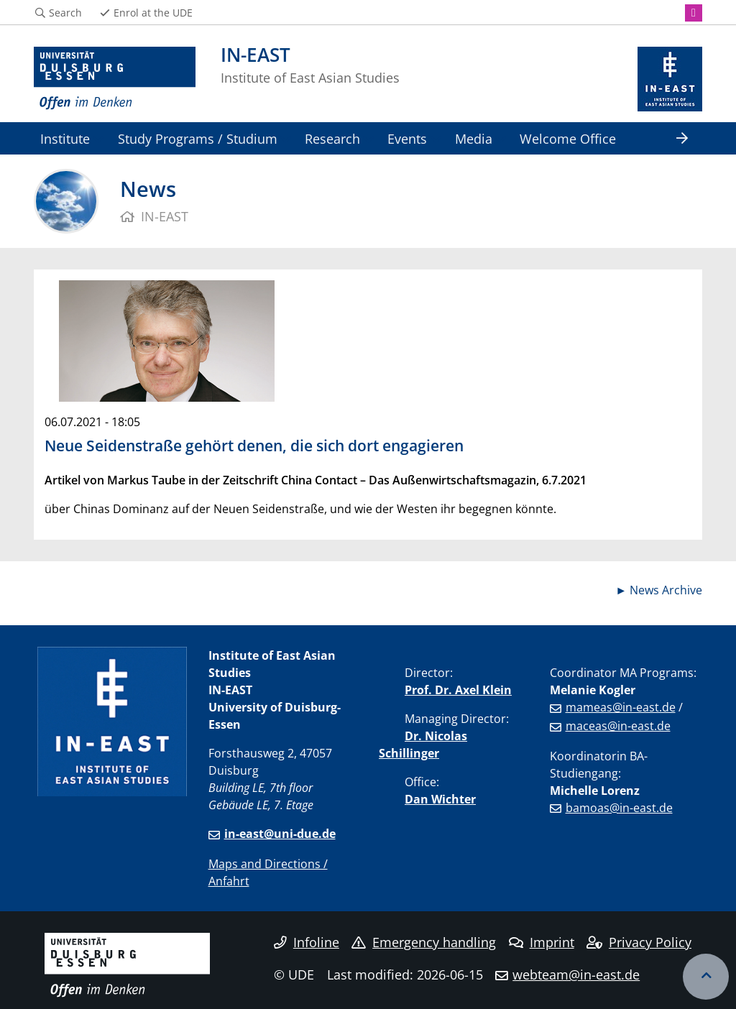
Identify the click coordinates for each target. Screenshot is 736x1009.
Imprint (541, 942)
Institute (65, 138)
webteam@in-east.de (576, 974)
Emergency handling (423, 942)
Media (473, 138)
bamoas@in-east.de (619, 808)
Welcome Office (568, 138)
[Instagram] (693, 13)
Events (407, 138)
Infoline (306, 942)
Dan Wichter (440, 799)
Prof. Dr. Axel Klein (458, 690)
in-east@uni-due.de (280, 834)
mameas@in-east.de (621, 707)
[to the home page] (115, 79)
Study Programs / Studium (197, 138)
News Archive (666, 590)
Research (332, 138)
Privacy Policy (638, 942)
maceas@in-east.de (618, 726)
